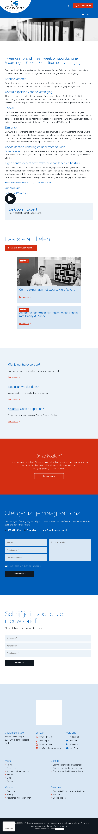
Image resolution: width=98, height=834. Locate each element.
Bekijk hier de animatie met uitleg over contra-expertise (29, 182)
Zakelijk (10, 794)
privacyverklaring (33, 566)
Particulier (11, 791)
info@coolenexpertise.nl (53, 530)
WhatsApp (30, 530)
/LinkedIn (74, 744)
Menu (86, 14)
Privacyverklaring (60, 826)
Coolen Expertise (12, 151)
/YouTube (74, 748)
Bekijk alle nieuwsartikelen (20, 248)
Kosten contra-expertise (18, 771)
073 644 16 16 (83, 5)
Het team (57, 794)
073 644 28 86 (45, 744)
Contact (10, 781)
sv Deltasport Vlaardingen (16, 193)
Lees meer (24, 297)
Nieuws (24, 261)
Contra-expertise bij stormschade (68, 771)
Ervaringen (11, 768)
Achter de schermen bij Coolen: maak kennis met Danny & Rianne (48, 314)
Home (9, 765)
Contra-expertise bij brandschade (67, 765)
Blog (9, 778)
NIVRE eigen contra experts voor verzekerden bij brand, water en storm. (52, 823)
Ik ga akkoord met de (24, 566)
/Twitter (73, 740)
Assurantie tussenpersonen (19, 798)
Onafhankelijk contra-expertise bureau (70, 791)
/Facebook (75, 737)
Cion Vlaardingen (12, 188)
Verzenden (19, 573)
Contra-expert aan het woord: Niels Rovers (47, 289)
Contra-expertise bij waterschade (67, 768)
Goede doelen (59, 798)
